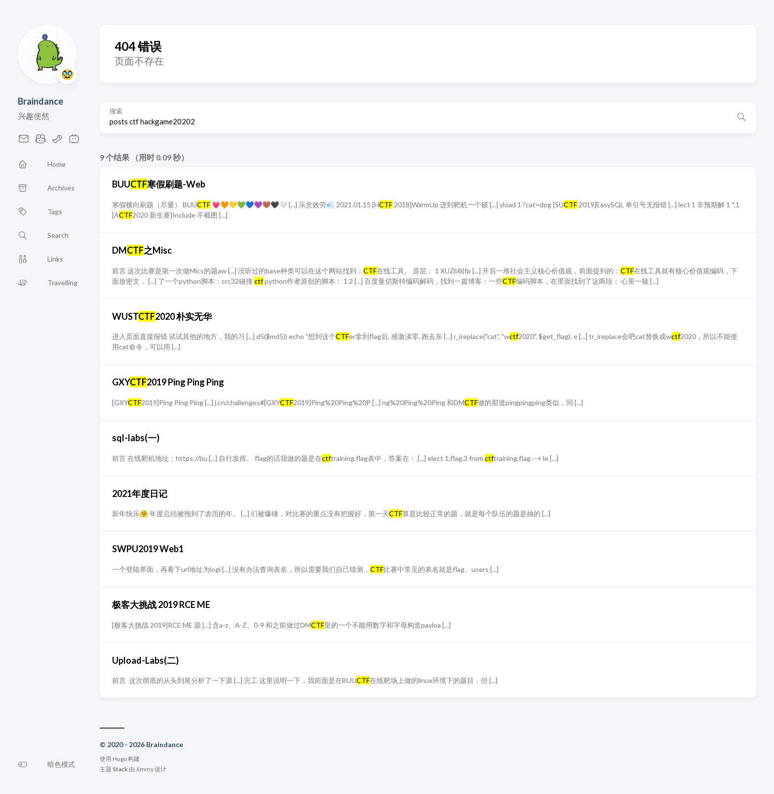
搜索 (116, 111)
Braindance (40, 101)
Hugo (120, 758)
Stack (120, 769)
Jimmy (145, 769)
